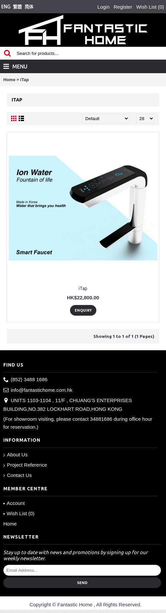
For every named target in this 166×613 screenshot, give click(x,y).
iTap (24, 79)
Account (14, 503)
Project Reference (25, 465)
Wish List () (18, 513)
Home (9, 79)
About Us (15, 455)
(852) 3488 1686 (25, 380)
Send (82, 583)
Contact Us (17, 475)
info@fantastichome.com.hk (37, 390)
